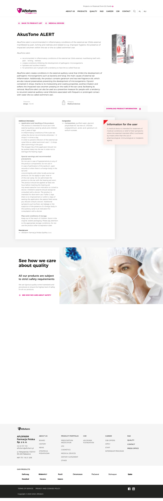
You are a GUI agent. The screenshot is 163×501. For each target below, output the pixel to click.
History (42, 447)
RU (145, 12)
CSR (118, 11)
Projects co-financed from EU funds (98, 6)
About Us (70, 11)
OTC (62, 449)
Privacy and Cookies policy (48, 492)
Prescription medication (67, 444)
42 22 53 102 (22, 449)
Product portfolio (70, 439)
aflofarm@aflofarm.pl (25, 451)
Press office (133, 451)
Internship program (114, 454)
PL (140, 12)
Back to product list (30, 23)
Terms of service (25, 492)
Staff (107, 451)
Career (109, 11)
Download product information (123, 109)
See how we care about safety (35, 295)
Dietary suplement (69, 460)
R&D (102, 11)
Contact (126, 11)
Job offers (110, 443)
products (82, 11)
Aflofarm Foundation (88, 444)
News (41, 451)
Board (42, 443)
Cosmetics (66, 453)
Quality (93, 11)
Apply (107, 447)
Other (64, 463)
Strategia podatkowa (44, 455)
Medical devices (54, 23)
